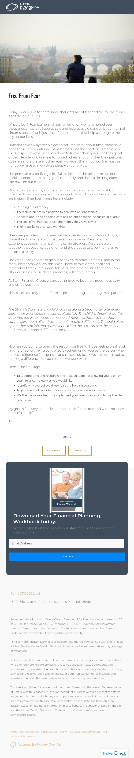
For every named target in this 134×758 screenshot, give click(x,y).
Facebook (54, 450)
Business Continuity (54, 731)
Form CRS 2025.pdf (25, 593)
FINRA (71, 624)
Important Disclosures (24, 731)
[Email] (66, 543)
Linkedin (80, 450)
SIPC (79, 624)
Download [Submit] (67, 556)
